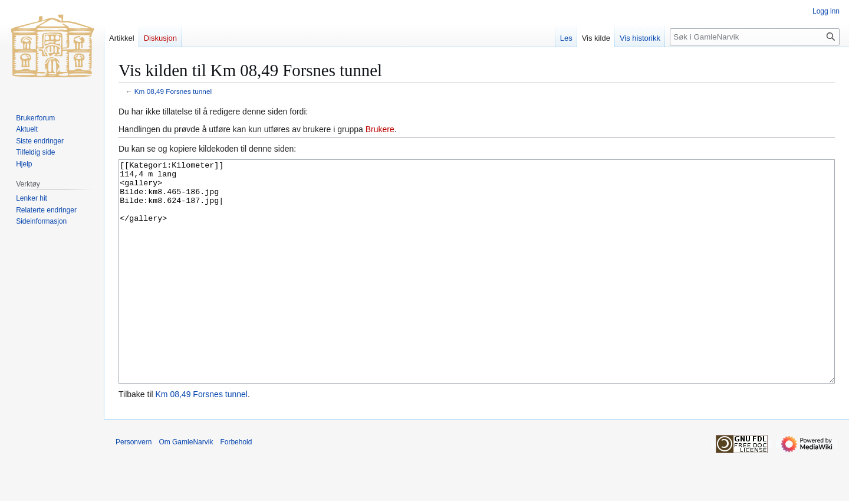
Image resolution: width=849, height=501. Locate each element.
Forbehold (236, 486)
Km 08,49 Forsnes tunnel (173, 91)
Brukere (380, 129)
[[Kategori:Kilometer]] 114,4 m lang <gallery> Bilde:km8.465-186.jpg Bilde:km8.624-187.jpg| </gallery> (477, 293)
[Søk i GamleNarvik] (755, 36)
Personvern (134, 486)
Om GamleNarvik (186, 486)
